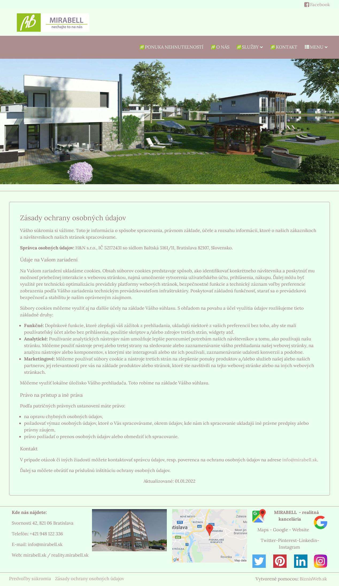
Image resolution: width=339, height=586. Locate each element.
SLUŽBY (249, 47)
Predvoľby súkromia (30, 578)
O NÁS (219, 47)
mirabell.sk (34, 555)
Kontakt (283, 47)
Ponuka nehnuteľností (171, 47)
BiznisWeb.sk (313, 579)
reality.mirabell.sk (69, 555)
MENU (316, 47)
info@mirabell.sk (299, 460)
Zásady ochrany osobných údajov (89, 578)
